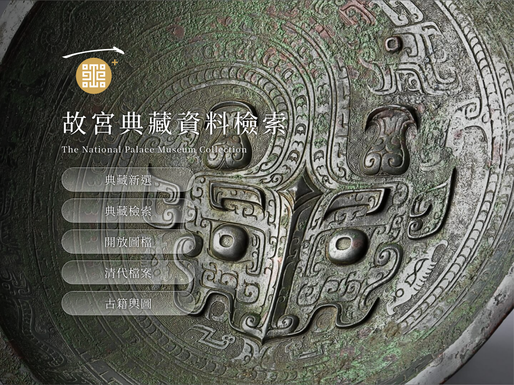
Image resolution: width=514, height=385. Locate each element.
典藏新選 (128, 179)
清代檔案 (128, 272)
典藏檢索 (128, 210)
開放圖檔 (128, 241)
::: (68, 33)
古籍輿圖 (128, 303)
